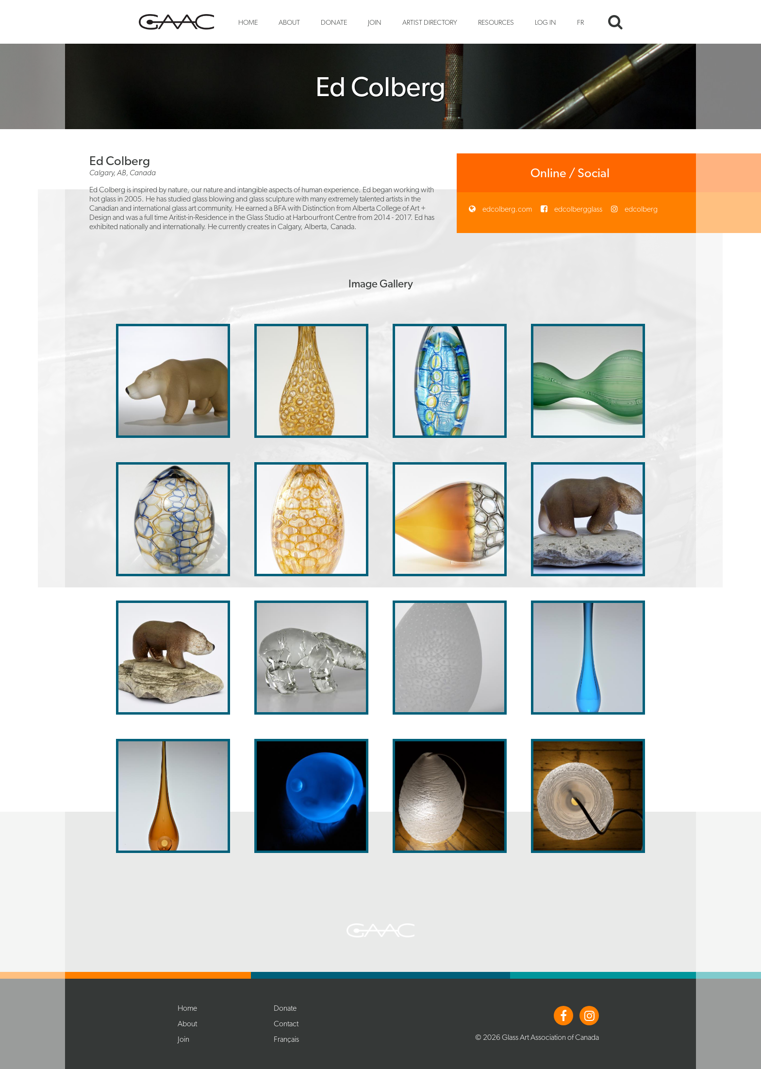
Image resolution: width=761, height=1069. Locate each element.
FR (580, 22)
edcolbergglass (577, 209)
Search (615, 22)
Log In (545, 22)
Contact (286, 1023)
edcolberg (640, 209)
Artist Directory (429, 22)
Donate (334, 22)
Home (248, 22)
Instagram (589, 1015)
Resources (496, 22)
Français (286, 1039)
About (289, 22)
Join (374, 22)
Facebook (563, 1015)
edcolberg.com (506, 209)
